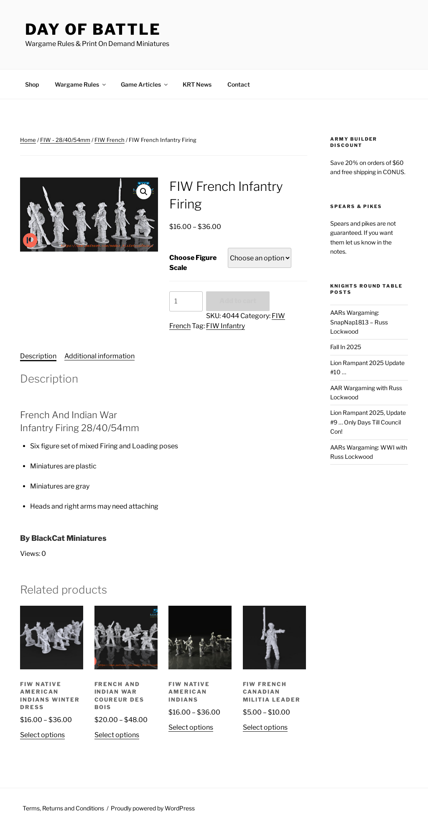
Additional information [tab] (99, 356)
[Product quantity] (186, 301)
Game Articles (145, 84)
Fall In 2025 (345, 346)
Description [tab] (38, 356)
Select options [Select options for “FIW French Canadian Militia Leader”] (265, 727)
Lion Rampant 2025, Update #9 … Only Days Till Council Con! (368, 422)
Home (28, 139)
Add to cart (237, 301)
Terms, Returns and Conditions (63, 808)
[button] (143, 191)
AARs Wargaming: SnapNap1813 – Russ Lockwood (359, 322)
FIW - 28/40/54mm (65, 139)
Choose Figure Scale (193, 263)
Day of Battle (92, 29)
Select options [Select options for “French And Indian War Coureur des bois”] (116, 735)
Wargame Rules (81, 84)
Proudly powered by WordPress (153, 808)
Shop (32, 84)
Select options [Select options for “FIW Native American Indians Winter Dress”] (42, 735)
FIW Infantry (225, 326)
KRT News (197, 84)
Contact (238, 84)
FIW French (109, 139)
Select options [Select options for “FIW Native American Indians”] (190, 727)
